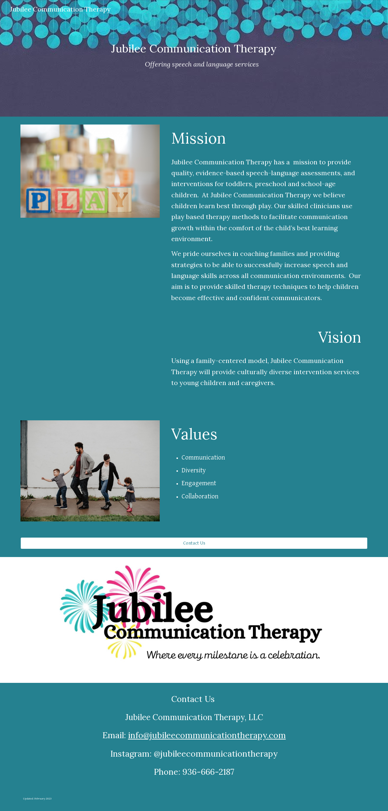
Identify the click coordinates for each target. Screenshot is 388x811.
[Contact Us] (194, 543)
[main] (194, 58)
